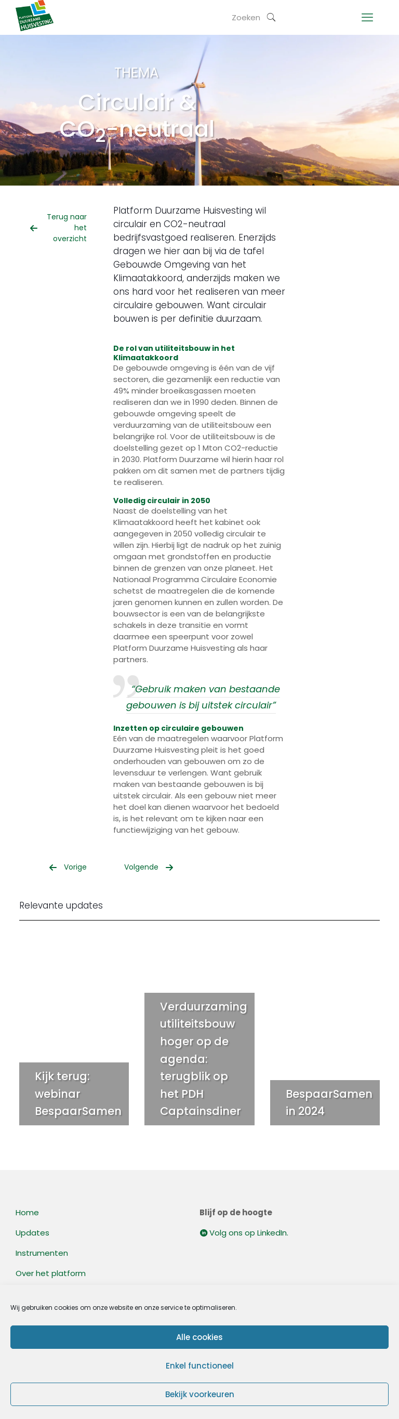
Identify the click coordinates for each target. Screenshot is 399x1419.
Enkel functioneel (200, 1365)
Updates (32, 1232)
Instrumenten (42, 1252)
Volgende (148, 867)
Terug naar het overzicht (58, 228)
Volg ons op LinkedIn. (244, 1232)
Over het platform (51, 1273)
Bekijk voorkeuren (199, 1394)
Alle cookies (199, 1337)
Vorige (68, 867)
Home (27, 1212)
